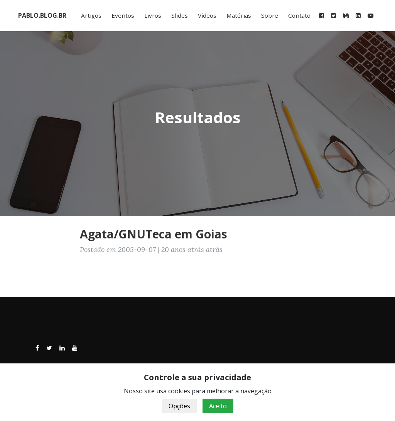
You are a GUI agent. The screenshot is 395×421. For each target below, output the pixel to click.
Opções (179, 406)
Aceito (218, 406)
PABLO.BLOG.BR (42, 15)
